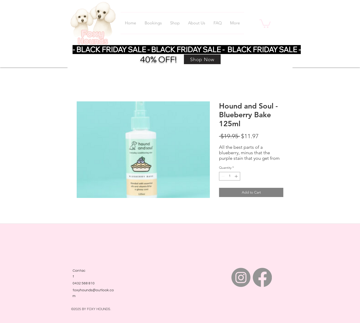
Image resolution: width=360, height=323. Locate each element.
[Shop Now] (202, 59)
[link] (265, 23)
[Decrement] (222, 176)
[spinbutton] (229, 176)
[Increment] (236, 176)
